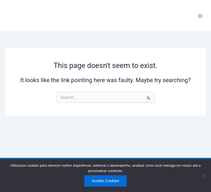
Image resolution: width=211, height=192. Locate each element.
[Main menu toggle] (200, 16)
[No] (204, 175)
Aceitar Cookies (105, 181)
